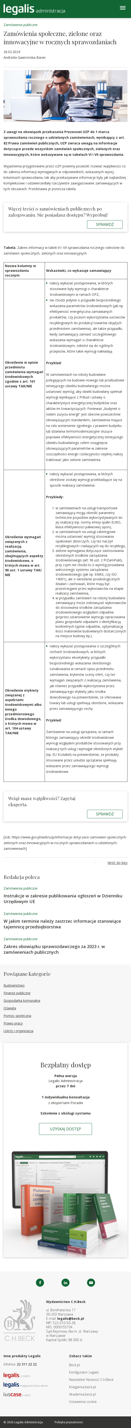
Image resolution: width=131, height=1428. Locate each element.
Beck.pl (74, 1365)
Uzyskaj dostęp (65, 1129)
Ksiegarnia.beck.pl (82, 1387)
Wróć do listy (117, 862)
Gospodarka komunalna (22, 1000)
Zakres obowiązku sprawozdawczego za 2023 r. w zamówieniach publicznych (54, 949)
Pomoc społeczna (17, 1015)
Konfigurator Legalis (84, 1372)
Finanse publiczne (17, 993)
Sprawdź (105, 224)
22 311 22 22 (27, 1364)
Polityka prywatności (69, 1422)
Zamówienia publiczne (21, 24)
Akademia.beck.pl (82, 1394)
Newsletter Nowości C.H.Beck (91, 1379)
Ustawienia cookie (83, 1401)
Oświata (10, 1008)
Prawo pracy (13, 1023)
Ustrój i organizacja (18, 1031)
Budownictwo (14, 985)
